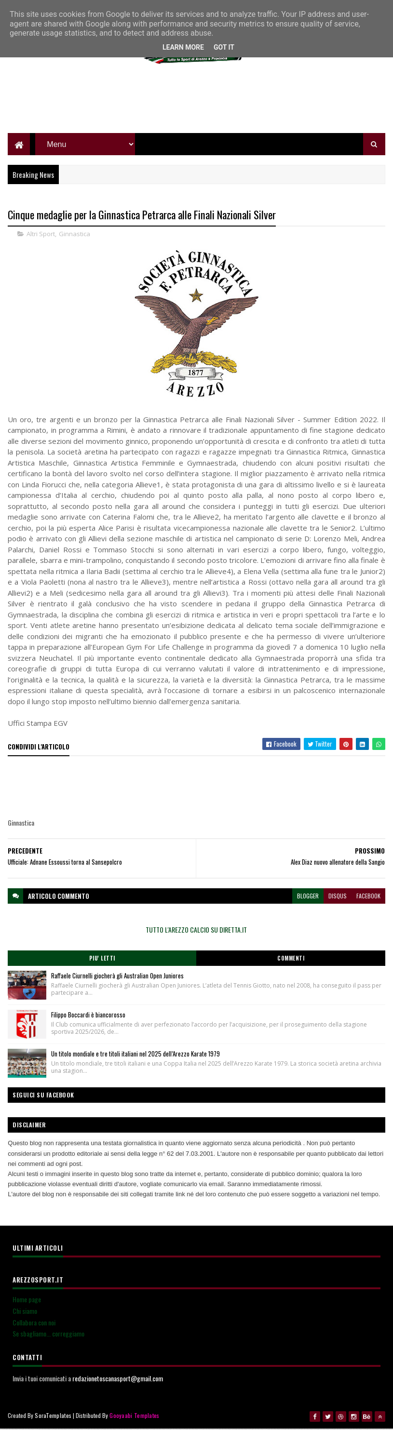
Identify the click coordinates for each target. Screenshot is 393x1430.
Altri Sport (41, 235)
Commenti (290, 959)
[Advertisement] (196, 101)
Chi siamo (25, 1312)
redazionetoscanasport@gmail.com (117, 1380)
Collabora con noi (34, 1324)
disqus (337, 897)
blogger (308, 897)
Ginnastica (74, 235)
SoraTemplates (53, 1417)
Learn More (183, 47)
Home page (27, 1301)
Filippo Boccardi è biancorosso (88, 1016)
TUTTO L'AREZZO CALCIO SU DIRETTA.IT (196, 931)
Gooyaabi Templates (134, 1417)
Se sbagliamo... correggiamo (48, 1335)
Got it (224, 47)
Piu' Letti (102, 959)
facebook (368, 897)
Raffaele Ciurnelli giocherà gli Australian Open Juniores (117, 977)
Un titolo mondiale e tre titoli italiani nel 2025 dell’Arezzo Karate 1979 (135, 1055)
